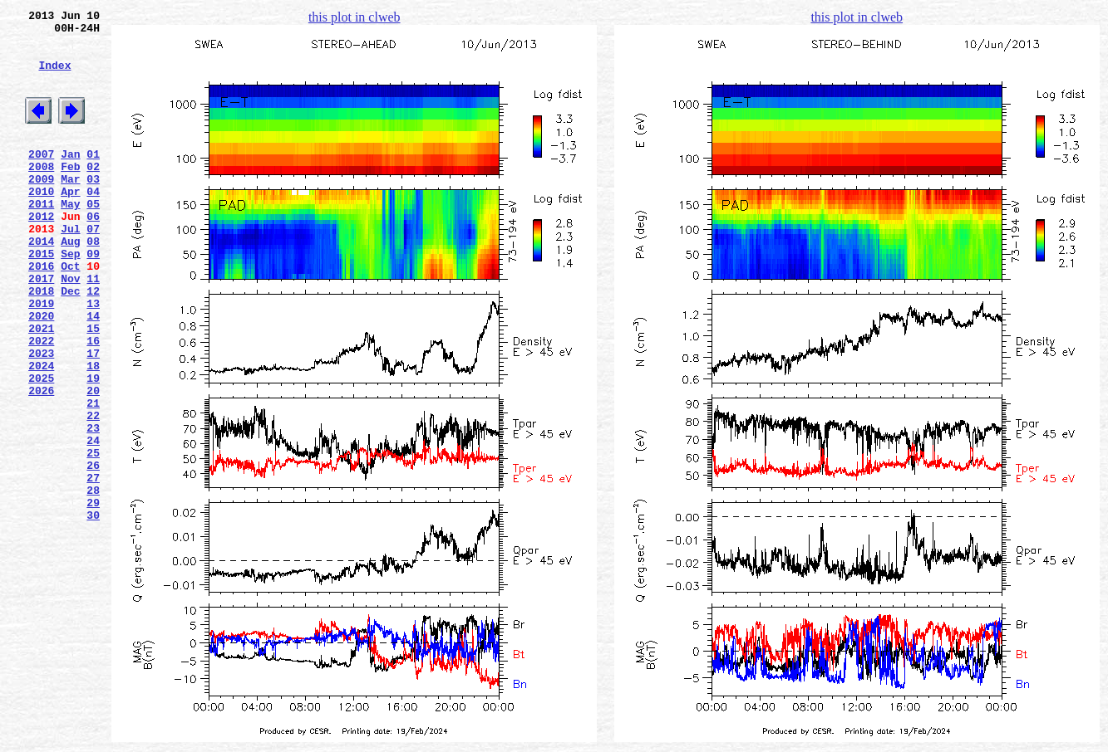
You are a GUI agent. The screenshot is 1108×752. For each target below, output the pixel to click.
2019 (41, 357)
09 (93, 298)
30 (93, 611)
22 (93, 492)
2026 (41, 462)
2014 (41, 283)
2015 (41, 298)
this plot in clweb (354, 17)
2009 (41, 208)
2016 (41, 312)
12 (93, 342)
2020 (41, 372)
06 (93, 253)
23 (93, 507)
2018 (41, 342)
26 (93, 551)
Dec (70, 342)
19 (93, 447)
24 (93, 522)
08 (93, 283)
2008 (41, 193)
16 (93, 402)
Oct (70, 312)
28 (93, 581)
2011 (41, 238)
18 (93, 432)
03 (93, 208)
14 (93, 372)
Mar (70, 208)
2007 (41, 178)
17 (93, 417)
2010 (41, 223)
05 (93, 238)
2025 (41, 447)
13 (93, 357)
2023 (41, 417)
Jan (70, 178)
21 (93, 477)
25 (93, 537)
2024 (41, 432)
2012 (41, 253)
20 (93, 462)
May (70, 238)
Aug (70, 283)
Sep (70, 298)
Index (54, 77)
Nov (70, 327)
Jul (70, 268)
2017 (41, 327)
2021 (41, 387)
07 (93, 268)
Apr (70, 223)
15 (93, 387)
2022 (41, 402)
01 (93, 178)
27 (93, 566)
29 (93, 596)
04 (93, 223)
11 (93, 327)
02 (93, 193)
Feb (70, 193)
